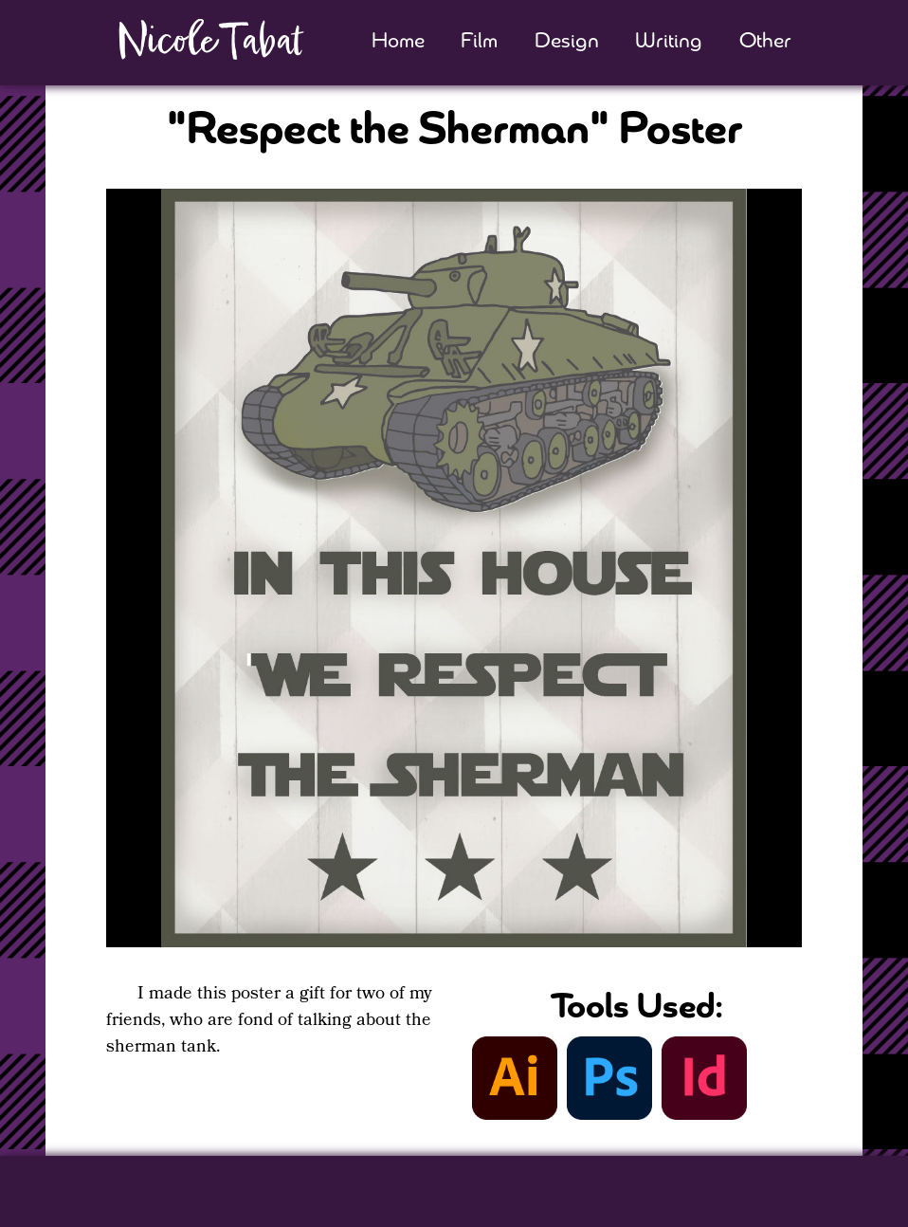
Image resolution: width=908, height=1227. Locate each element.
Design (567, 42)
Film (479, 42)
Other (765, 42)
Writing (668, 42)
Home (398, 42)
